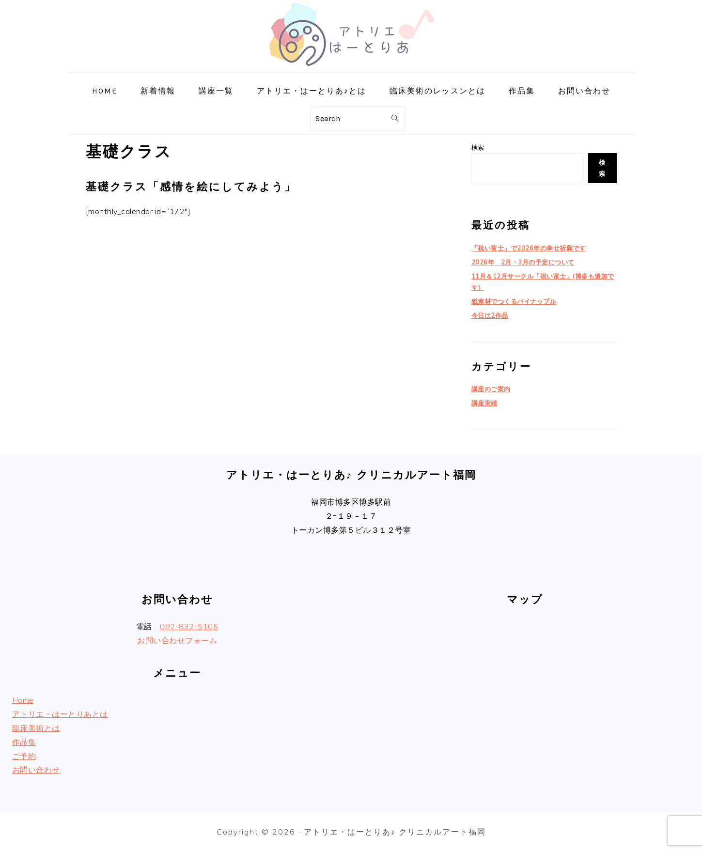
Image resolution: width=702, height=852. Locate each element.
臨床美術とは (36, 728)
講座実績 (484, 403)
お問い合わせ (36, 770)
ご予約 (24, 756)
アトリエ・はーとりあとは (60, 714)
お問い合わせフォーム (177, 640)
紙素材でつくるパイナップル (514, 301)
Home (23, 700)
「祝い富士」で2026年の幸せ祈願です (528, 248)
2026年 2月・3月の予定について (523, 262)
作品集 (24, 742)
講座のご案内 (491, 389)
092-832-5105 (189, 626)
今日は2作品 (489, 315)
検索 (477, 147)
